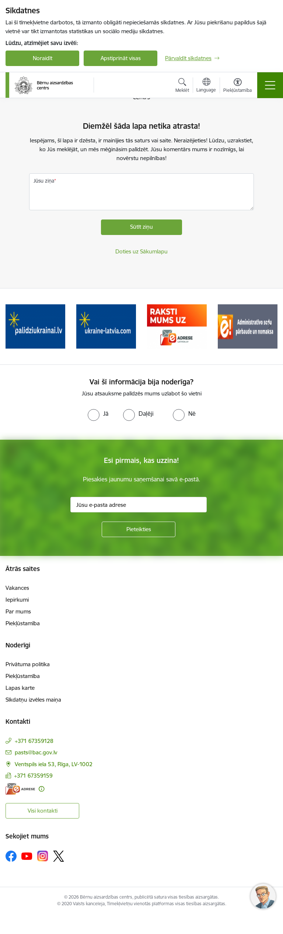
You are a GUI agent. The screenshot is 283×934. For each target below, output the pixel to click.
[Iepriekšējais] (14, 326)
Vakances (17, 587)
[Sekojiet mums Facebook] (11, 856)
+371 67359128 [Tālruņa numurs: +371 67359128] (34, 740)
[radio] (98, 413)
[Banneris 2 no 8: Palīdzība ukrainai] (106, 325)
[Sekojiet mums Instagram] (42, 856)
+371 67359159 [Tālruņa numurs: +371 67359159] (33, 775)
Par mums (18, 611)
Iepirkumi (17, 599)
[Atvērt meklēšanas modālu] (182, 86)
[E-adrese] (20, 789)
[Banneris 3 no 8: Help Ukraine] (177, 325)
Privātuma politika (28, 664)
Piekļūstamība (23, 623)
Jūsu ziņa (44, 180)
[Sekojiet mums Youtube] (26, 855)
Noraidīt (42, 58)
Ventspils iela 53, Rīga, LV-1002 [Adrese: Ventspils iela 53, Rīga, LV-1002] (53, 764)
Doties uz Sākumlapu (141, 251)
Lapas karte (20, 687)
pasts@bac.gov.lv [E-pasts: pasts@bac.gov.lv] (36, 752)
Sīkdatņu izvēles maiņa (33, 699)
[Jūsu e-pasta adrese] (138, 504)
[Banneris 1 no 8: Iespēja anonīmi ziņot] (35, 325)
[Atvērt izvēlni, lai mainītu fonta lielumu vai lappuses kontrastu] (237, 86)
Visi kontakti (42, 810)
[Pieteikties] (138, 529)
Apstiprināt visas (121, 58)
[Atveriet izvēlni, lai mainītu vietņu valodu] (206, 85)
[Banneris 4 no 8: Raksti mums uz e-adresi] (247, 325)
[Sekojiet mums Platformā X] (58, 856)
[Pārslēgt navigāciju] (270, 85)
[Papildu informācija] (41, 789)
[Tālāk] (269, 326)
